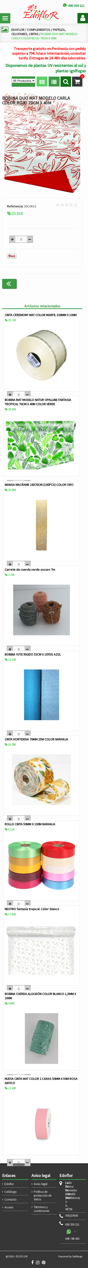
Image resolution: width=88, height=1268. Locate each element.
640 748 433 (72, 1239)
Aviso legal (40, 1184)
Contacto (10, 1200)
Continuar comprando (62, 283)
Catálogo (10, 1192)
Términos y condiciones (41, 1209)
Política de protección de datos (42, 1195)
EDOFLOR (17, 30)
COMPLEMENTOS (38, 30)
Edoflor (9, 1184)
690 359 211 (72, 1225)
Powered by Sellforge (70, 1256)
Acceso (8, 1207)
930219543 (71, 1216)
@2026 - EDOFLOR (16, 1256)
